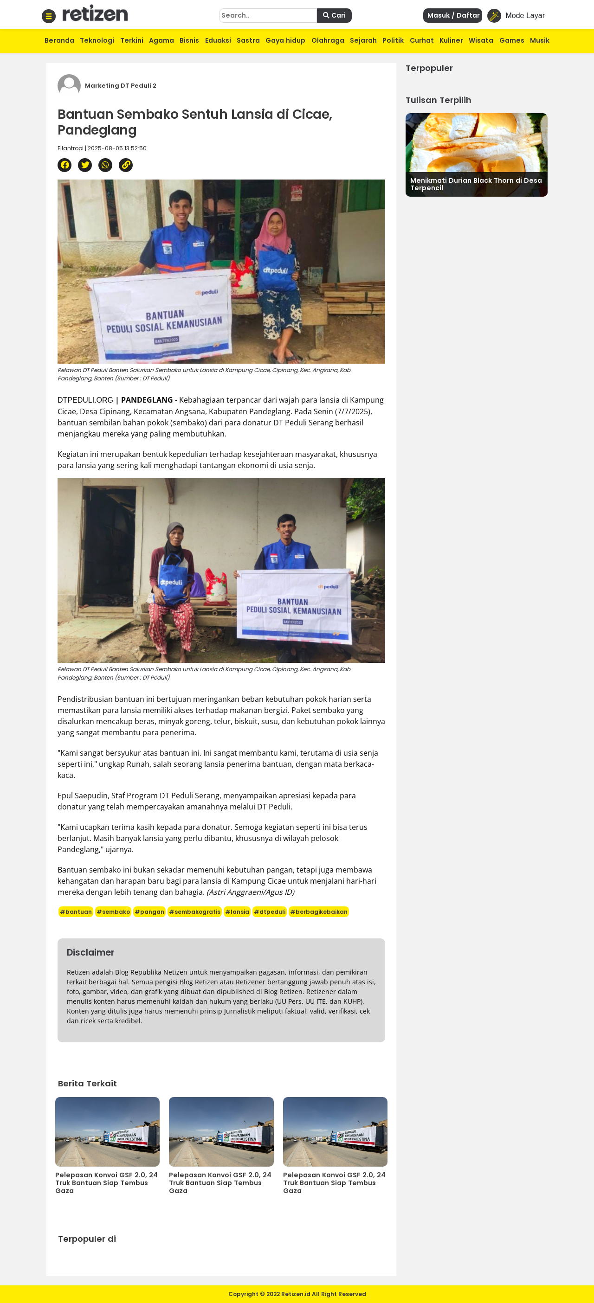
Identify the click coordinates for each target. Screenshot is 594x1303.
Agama (161, 40)
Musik (539, 40)
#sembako (113, 912)
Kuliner (451, 40)
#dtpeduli (269, 912)
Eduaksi (218, 40)
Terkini (131, 40)
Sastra (248, 40)
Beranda (59, 40)
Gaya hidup (285, 40)
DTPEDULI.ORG (85, 400)
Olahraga (327, 40)
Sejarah (363, 40)
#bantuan (76, 912)
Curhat (422, 40)
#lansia (237, 912)
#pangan (149, 912)
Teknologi (97, 40)
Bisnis (189, 40)
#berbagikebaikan (319, 912)
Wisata (481, 40)
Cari (334, 15)
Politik (393, 40)
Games (511, 40)
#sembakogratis (194, 912)
